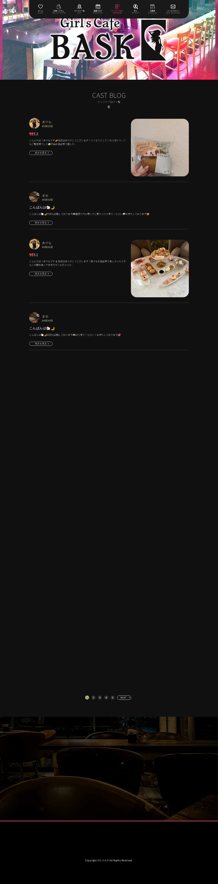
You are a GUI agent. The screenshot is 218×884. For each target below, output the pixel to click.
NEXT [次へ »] (123, 697)
